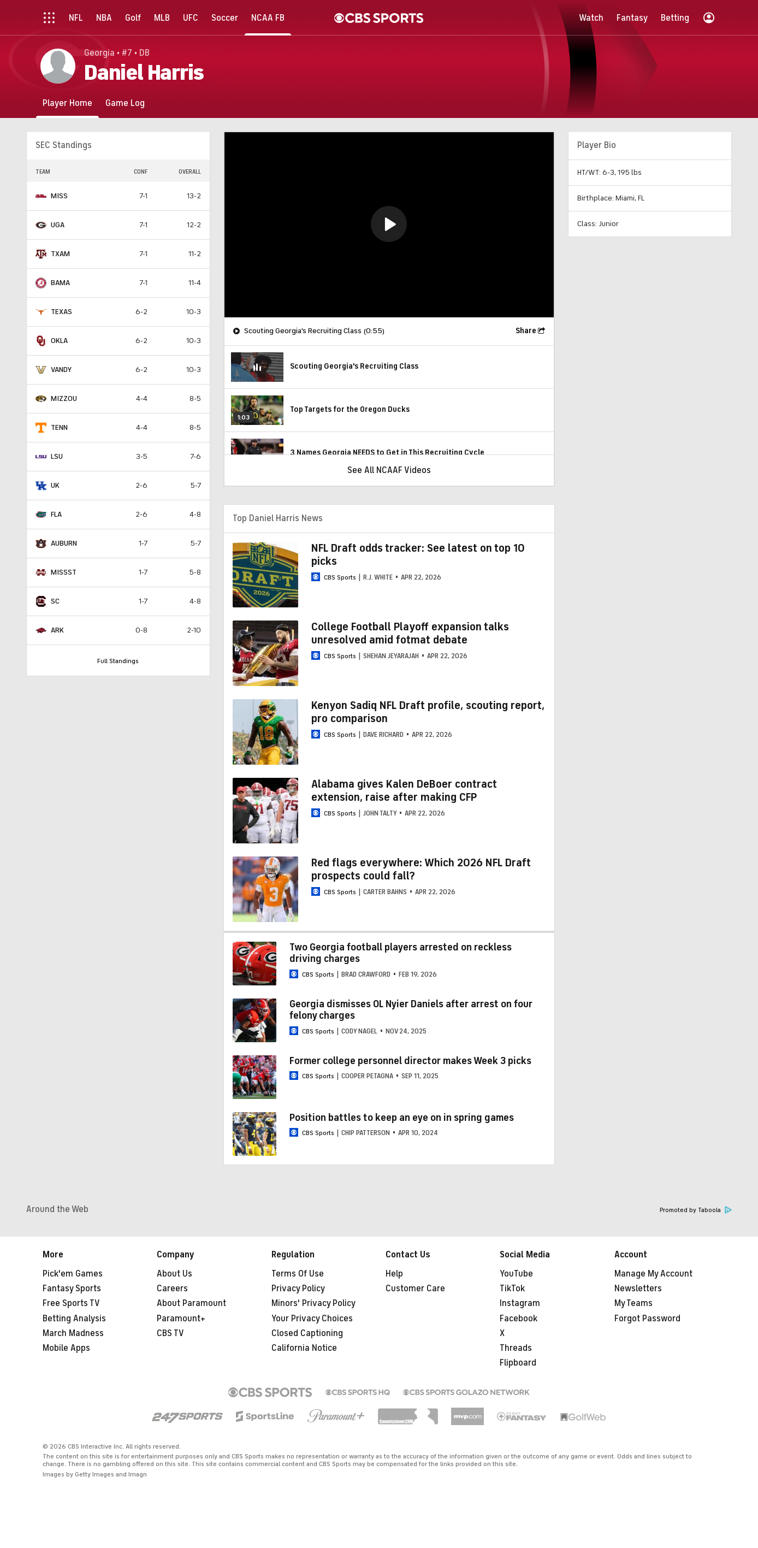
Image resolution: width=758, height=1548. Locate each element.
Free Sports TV (71, 1303)
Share (526, 330)
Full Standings (118, 661)
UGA (57, 224)
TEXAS (61, 311)
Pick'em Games (73, 1273)
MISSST (63, 572)
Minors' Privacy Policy (313, 1303)
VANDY (61, 369)
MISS (59, 195)
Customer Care (415, 1288)
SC (55, 601)
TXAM (60, 253)
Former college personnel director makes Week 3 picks (410, 1061)
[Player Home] (67, 103)
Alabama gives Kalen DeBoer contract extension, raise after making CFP (404, 790)
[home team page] (40, 196)
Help (394, 1273)
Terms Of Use (297, 1273)
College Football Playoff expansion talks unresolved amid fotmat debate (410, 633)
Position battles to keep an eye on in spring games (401, 1118)
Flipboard (518, 1362)
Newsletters (638, 1288)
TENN (59, 427)
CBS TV (170, 1333)
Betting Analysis (74, 1318)
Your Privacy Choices (312, 1318)
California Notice (304, 1348)
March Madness (73, 1333)
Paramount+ (181, 1318)
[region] (389, 224)
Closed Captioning (307, 1333)
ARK (57, 630)
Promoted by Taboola (696, 1210)
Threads (516, 1348)
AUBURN (64, 543)
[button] (389, 224)
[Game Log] (125, 103)
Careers (172, 1288)
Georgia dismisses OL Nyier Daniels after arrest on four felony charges (410, 1010)
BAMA (60, 282)
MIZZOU (64, 398)
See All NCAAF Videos (389, 470)
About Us (174, 1273)
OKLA (59, 340)
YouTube (516, 1273)
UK (55, 485)
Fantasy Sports (72, 1288)
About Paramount (191, 1303)
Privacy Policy (298, 1288)
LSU (57, 456)
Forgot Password (647, 1318)
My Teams (633, 1303)
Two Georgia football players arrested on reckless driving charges (400, 953)
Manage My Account (653, 1273)
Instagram (520, 1303)
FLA (56, 514)
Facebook (518, 1318)
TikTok (512, 1288)
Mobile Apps (66, 1348)
